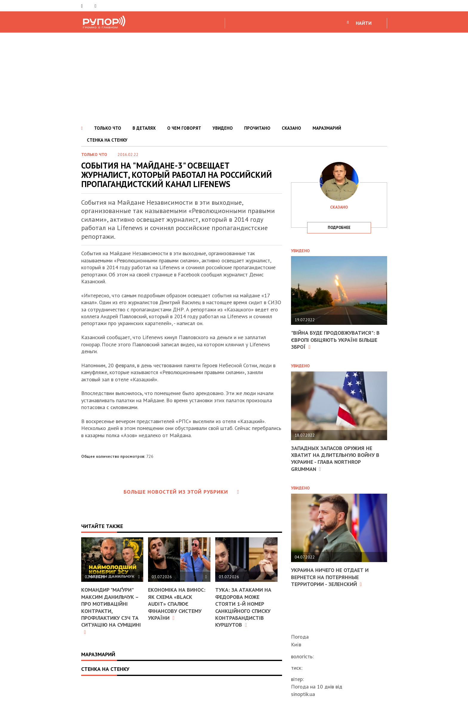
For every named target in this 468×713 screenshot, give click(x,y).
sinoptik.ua (303, 694)
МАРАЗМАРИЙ (326, 128)
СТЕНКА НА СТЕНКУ (107, 140)
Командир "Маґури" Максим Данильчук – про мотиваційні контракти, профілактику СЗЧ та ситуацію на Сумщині (111, 610)
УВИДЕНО (223, 128)
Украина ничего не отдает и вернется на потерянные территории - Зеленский (330, 577)
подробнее (339, 227)
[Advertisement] (234, 77)
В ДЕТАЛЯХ (144, 128)
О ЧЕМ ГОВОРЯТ (184, 128)
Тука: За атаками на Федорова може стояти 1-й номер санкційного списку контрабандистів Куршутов (243, 607)
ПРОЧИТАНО (257, 128)
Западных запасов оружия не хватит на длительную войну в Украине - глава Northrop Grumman (335, 458)
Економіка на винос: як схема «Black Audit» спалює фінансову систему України (176, 603)
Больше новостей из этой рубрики (181, 491)
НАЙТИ (364, 23)
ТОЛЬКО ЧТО (107, 128)
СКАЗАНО (291, 128)
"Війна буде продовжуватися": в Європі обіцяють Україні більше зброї (335, 339)
